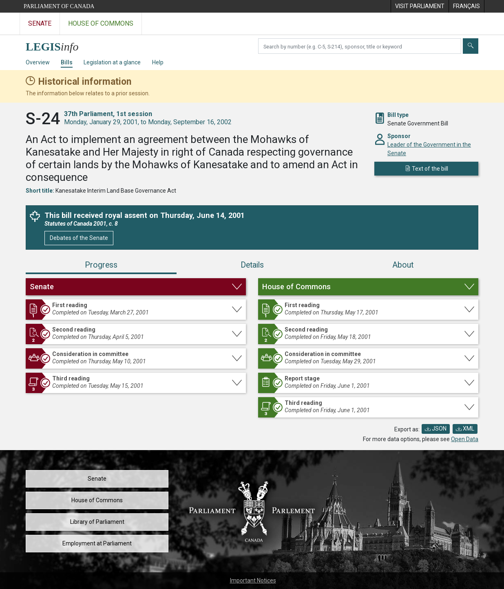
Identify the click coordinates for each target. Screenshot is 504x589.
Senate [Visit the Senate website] (39, 23)
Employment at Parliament (97, 543)
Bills (67, 62)
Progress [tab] (101, 265)
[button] (136, 286)
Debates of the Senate (79, 238)
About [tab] (402, 265)
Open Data (464, 439)
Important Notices (253, 580)
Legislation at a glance (112, 62)
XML (465, 428)
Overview (38, 62)
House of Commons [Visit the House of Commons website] (100, 23)
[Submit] (470, 46)
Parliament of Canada (59, 6)
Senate (97, 478)
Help (158, 62)
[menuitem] (420, 6)
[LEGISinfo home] (57, 44)
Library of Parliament (97, 522)
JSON (436, 428)
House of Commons (97, 500)
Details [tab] (252, 265)
